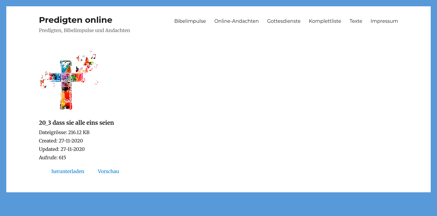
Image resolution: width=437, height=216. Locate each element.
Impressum (384, 21)
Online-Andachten (236, 21)
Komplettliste (325, 21)
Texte (356, 21)
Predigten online (75, 20)
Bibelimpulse (190, 21)
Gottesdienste (284, 21)
